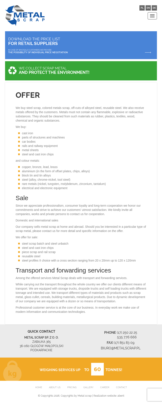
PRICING (72, 387)
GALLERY (88, 387)
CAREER (104, 387)
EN (148, 8)
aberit (120, 395)
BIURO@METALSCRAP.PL (120, 348)
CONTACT (121, 387)
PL (142, 8)
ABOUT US (55, 387)
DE (154, 8)
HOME (38, 387)
